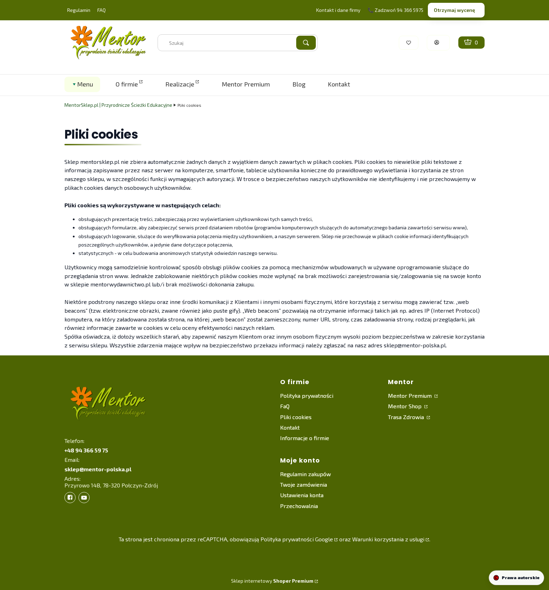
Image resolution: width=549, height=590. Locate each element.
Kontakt (290, 427)
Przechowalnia (299, 505)
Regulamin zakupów (305, 474)
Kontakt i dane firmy (338, 10)
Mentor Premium (410, 395)
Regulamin (78, 10)
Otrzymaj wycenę (454, 10)
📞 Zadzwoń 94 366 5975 (395, 10)
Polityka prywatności (306, 395)
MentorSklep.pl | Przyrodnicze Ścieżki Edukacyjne (118, 105)
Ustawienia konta (302, 495)
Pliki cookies (296, 417)
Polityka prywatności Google (296, 539)
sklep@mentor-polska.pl (97, 469)
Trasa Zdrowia (406, 417)
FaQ (285, 406)
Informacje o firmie (304, 438)
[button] (306, 43)
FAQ (101, 10)
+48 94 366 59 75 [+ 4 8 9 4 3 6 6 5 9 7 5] (86, 450)
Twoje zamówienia (303, 484)
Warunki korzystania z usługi (388, 539)
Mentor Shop (405, 406)
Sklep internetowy (272, 581)
